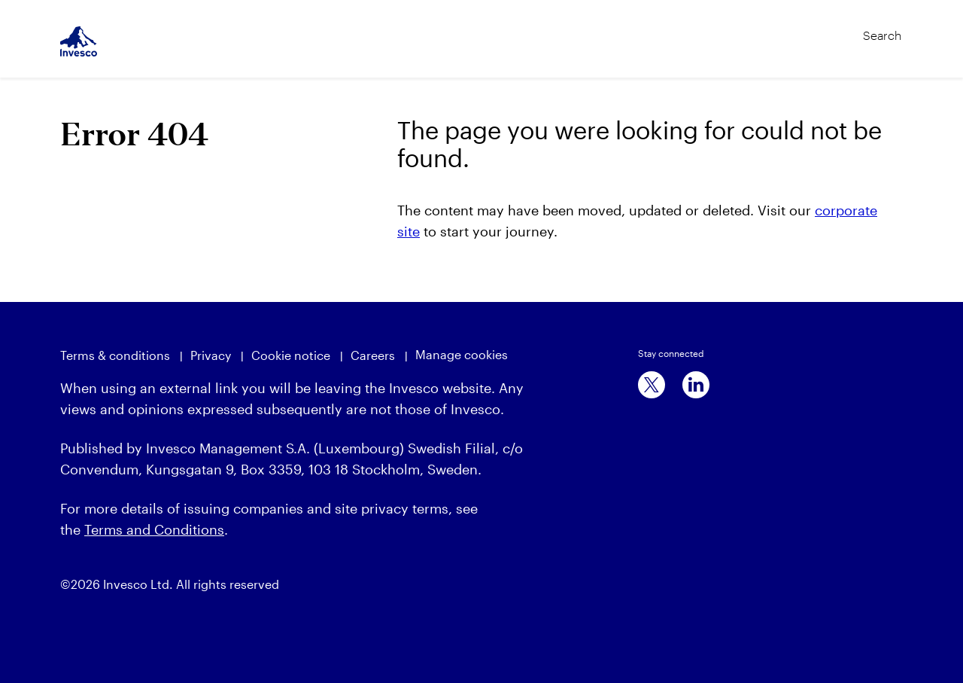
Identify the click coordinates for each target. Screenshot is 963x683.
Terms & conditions (115, 355)
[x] (651, 384)
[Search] (850, 28)
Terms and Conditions (154, 529)
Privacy (210, 355)
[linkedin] (695, 384)
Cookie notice (290, 355)
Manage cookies (461, 354)
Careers (373, 355)
